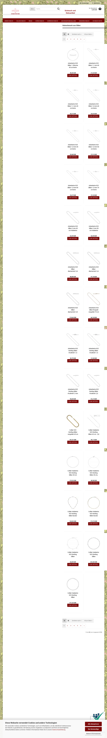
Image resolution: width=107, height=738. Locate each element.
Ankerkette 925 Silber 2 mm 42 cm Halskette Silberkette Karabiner (91, 196)
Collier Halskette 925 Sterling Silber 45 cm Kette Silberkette (49, 481)
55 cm (9, 62)
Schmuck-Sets (97, 21)
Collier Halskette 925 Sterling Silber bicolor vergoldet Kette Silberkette (91, 522)
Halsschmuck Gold (11, 211)
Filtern (20, 193)
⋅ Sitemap (21, 674)
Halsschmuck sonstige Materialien (15, 239)
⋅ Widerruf (21, 662)
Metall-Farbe (10, 147)
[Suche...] (32, 9)
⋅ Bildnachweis (23, 681)
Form (8, 90)
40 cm (9, 41)
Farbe (8, 166)
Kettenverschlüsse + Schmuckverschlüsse (17, 243)
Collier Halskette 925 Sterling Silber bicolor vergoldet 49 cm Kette (70, 522)
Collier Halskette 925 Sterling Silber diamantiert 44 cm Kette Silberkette (49, 563)
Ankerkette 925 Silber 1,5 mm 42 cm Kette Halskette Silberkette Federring (90, 115)
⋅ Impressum (22, 659)
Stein (7, 133)
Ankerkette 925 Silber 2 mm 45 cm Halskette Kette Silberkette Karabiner (49, 237)
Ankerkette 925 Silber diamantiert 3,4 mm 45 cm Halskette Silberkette (49, 278)
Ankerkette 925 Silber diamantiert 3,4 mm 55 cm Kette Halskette (90, 278)
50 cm (9, 60)
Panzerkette (10, 117)
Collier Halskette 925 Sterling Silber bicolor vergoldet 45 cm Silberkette (49, 522)
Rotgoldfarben (11, 153)
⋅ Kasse (64, 671)
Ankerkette (10, 93)
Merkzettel (96, 3)
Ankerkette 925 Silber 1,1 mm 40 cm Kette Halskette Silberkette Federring (70, 74)
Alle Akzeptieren (93, 724)
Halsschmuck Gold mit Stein (14, 215)
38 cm (9, 38)
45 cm (9, 50)
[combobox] (53, 43)
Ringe (30, 21)
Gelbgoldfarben (11, 151)
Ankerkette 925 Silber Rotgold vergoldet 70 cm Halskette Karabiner (70, 318)
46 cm (9, 53)
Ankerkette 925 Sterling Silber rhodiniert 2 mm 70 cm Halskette (49, 400)
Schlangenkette (11, 122)
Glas (8, 139)
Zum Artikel (49, 84)
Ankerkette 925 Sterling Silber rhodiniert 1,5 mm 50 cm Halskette (91, 359)
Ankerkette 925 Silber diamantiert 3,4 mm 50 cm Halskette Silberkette (70, 278)
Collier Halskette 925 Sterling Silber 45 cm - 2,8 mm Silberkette (90, 441)
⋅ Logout (64, 668)
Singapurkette (11, 125)
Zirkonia (9, 136)
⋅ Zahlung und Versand (25, 668)
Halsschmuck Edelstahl (12, 207)
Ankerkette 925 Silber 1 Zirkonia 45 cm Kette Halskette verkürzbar (49, 74)
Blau (8, 172)
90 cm (9, 74)
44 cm (9, 48)
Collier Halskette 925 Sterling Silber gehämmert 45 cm (70, 563)
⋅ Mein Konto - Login (68, 665)
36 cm (9, 36)
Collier (9, 96)
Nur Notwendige (93, 729)
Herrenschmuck (52, 21)
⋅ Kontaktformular (67, 674)
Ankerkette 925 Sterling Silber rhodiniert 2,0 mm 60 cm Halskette (70, 400)
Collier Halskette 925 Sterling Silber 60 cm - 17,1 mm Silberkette (91, 481)
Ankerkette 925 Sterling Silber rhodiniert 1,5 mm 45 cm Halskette (70, 359)
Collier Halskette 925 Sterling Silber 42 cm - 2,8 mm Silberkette (69, 441)
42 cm (9, 43)
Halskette (9, 103)
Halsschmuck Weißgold (12, 223)
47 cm (9, 55)
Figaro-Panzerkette (12, 100)
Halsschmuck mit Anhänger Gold (15, 219)
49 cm (9, 58)
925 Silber (10, 84)
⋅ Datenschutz (23, 671)
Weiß (8, 170)
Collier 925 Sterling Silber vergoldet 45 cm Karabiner (49, 441)
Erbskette (9, 98)
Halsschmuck (21, 21)
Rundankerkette (11, 120)
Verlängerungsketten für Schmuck (15, 247)
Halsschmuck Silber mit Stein (14, 231)
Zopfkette (9, 127)
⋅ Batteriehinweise (24, 678)
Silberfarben (10, 155)
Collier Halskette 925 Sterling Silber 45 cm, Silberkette (70, 481)
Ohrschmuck (39, 21)
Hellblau (9, 174)
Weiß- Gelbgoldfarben (13, 158)
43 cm (9, 46)
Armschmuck (9, 21)
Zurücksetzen (20, 198)
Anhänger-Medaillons (68, 21)
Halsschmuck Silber (11, 227)
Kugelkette (10, 115)
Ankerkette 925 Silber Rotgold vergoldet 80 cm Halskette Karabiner (91, 318)
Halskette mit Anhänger (13, 105)
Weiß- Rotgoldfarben (13, 160)
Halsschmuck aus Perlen (13, 235)
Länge (8, 33)
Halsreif (9, 108)
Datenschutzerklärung (58, 729)
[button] (41, 43)
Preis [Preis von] (8, 181)
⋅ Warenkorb (65, 662)
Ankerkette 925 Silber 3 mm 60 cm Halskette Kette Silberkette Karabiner (90, 237)
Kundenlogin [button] (84, 3)
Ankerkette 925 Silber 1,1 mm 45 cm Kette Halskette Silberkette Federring (49, 115)
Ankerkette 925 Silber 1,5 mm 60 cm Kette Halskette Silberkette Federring (49, 196)
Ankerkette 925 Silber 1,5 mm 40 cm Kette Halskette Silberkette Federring (70, 115)
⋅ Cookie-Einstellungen (25, 684)
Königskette (10, 110)
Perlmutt (9, 141)
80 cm (9, 72)
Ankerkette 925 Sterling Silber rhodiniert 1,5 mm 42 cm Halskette (49, 359)
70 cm (9, 70)
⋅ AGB (20, 665)
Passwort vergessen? (12, 335)
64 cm (9, 67)
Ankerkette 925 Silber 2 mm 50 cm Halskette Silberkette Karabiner (70, 237)
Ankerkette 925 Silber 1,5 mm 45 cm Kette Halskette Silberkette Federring (49, 155)
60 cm (9, 65)
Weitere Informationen (93, 733)
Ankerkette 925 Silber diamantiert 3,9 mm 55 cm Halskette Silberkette (49, 318)
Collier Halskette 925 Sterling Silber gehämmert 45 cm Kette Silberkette (91, 563)
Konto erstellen (10, 332)
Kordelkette (10, 112)
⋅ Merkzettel (65, 659)
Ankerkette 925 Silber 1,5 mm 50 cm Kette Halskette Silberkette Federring (70, 155)
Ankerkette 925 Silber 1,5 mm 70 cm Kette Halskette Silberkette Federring (70, 196)
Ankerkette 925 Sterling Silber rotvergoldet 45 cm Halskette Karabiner (91, 400)
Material (9, 80)
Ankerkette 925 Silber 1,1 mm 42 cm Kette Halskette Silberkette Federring (90, 74)
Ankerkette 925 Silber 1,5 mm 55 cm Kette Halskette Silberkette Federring (90, 155)
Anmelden (20, 327)
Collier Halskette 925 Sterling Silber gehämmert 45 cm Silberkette (49, 604)
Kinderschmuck (84, 21)
